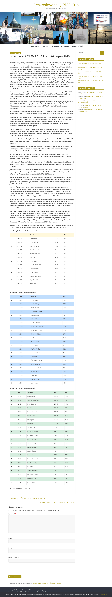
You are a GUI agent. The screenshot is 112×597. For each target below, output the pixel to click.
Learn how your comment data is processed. (47, 583)
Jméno (11, 538)
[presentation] (21, 570)
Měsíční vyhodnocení (15, 53)
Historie (45, 46)
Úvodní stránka (34, 46)
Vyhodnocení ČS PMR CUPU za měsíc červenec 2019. (28, 498)
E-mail (10, 548)
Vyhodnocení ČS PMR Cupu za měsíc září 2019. (57, 502)
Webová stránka (13, 558)
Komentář (12, 514)
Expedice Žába (22, 59)
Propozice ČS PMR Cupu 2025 (60, 46)
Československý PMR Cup (56, 4)
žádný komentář (31, 59)
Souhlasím (102, 594)
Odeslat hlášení (77, 46)
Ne (106, 594)
